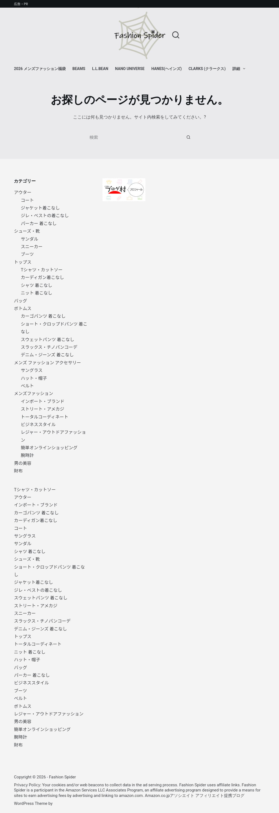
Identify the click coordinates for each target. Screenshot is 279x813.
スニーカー (32, 246)
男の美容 (22, 463)
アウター (22, 192)
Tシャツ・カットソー (42, 269)
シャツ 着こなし (36, 285)
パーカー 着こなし (39, 223)
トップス (22, 262)
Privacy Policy (27, 784)
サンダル (29, 238)
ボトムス (22, 308)
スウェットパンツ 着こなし (47, 339)
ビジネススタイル (38, 424)
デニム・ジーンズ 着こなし (47, 354)
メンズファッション (33, 393)
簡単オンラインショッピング (49, 447)
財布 (18, 470)
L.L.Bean (100, 68)
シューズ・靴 (27, 230)
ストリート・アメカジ (42, 408)
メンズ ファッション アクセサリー (47, 362)
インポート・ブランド (42, 401)
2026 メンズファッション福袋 (40, 68)
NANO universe (129, 68)
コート (27, 200)
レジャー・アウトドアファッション (48, 713)
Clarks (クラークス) (207, 68)
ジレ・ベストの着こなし (45, 215)
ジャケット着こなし (40, 207)
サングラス (32, 370)
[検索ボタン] (188, 137)
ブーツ (27, 254)
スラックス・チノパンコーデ (49, 347)
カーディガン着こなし (42, 277)
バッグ (20, 300)
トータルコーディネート (44, 416)
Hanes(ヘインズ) (166, 68)
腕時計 (27, 455)
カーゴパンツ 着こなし (43, 316)
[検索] (175, 34)
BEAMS (78, 68)
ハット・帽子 (34, 378)
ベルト (27, 385)
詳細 (239, 68)
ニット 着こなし (36, 292)
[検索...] (134, 137)
